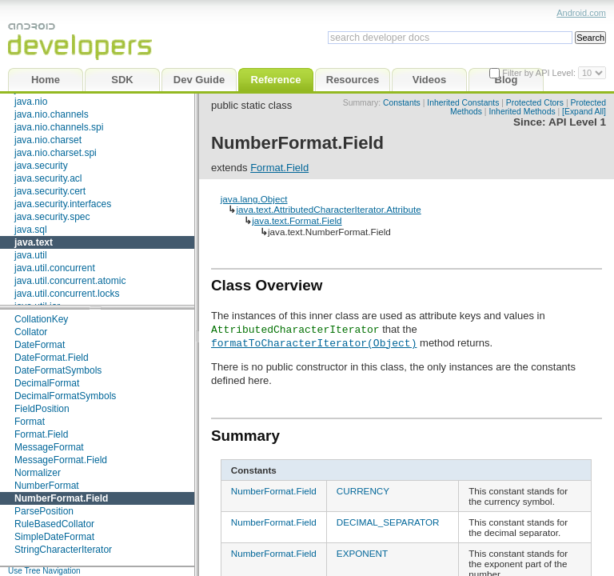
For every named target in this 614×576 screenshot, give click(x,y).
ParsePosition (44, 511)
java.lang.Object (254, 199)
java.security (41, 165)
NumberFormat (46, 485)
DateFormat (39, 344)
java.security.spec (52, 216)
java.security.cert (50, 191)
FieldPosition (42, 408)
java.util (30, 255)
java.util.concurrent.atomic (70, 280)
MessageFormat (49, 447)
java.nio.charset (48, 140)
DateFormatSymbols (58, 370)
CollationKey (41, 319)
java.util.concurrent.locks (66, 293)
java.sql (30, 229)
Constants (402, 102)
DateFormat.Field (51, 357)
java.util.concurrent (54, 268)
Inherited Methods (521, 111)
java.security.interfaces (62, 204)
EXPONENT (362, 553)
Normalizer (37, 472)
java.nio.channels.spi (58, 127)
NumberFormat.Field (61, 498)
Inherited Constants (463, 102)
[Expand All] (584, 111)
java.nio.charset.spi (55, 152)
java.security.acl (48, 178)
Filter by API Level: (540, 73)
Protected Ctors (535, 102)
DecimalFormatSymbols (65, 396)
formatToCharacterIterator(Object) (314, 342)
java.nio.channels (51, 114)
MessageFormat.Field (60, 460)
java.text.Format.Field (296, 220)
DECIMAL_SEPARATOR (388, 522)
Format (29, 421)
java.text (33, 242)
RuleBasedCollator (54, 524)
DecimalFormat (46, 383)
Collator (30, 332)
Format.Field (41, 434)
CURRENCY (363, 491)
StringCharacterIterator (63, 549)
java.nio (30, 101)
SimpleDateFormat (54, 536)
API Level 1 (577, 122)
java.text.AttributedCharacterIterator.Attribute (328, 209)
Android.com (581, 13)
